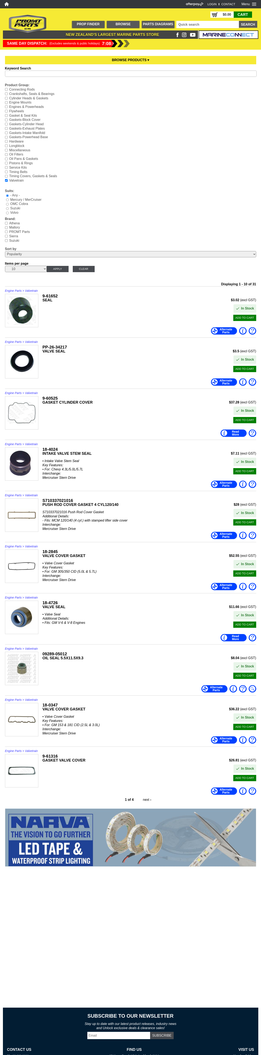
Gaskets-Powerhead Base (28, 137)
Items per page (17, 263)
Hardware (16, 141)
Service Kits (18, 167)
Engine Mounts (20, 102)
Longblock (16, 146)
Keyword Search (18, 68)
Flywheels (16, 111)
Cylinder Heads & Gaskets (28, 98)
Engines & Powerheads (26, 107)
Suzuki (15, 208)
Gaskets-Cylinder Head (26, 124)
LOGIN (212, 4)
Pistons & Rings (21, 163)
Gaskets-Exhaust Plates (27, 128)
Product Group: (17, 85)
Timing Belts (18, 171)
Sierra (13, 236)
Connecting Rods (22, 89)
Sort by (10, 249)
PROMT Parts (19, 232)
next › (147, 799)
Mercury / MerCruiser (25, 199)
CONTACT (228, 4)
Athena (14, 223)
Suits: (9, 191)
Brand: (10, 219)
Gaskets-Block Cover (24, 119)
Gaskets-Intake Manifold (27, 132)
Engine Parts (13, 290)
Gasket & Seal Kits (23, 115)
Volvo (14, 212)
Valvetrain (16, 180)
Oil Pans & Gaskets (23, 158)
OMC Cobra (19, 204)
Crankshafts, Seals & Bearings (31, 94)
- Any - (15, 195)
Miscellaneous (19, 150)
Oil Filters (16, 154)
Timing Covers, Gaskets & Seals (33, 176)
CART (243, 15)
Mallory (14, 227)
